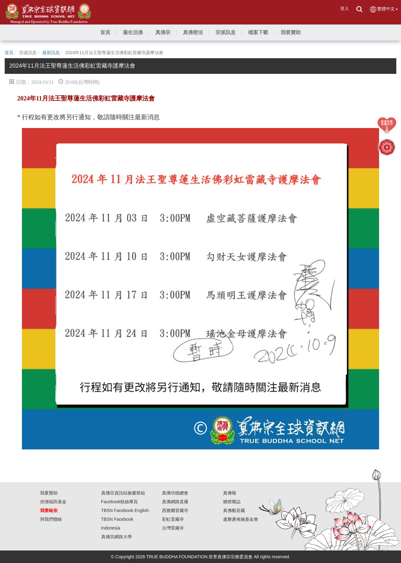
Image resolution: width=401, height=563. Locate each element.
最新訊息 (51, 52)
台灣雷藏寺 (173, 527)
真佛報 (229, 492)
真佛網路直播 (175, 501)
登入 (344, 8)
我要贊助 (49, 492)
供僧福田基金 (53, 501)
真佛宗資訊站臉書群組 (123, 492)
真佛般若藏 (234, 510)
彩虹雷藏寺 (173, 519)
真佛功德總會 (175, 492)
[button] (133, 32)
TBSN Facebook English (125, 510)
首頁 (9, 52)
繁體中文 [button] (383, 9)
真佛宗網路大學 (116, 536)
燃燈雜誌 (232, 501)
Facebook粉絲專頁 (119, 501)
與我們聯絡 (51, 519)
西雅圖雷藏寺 (175, 510)
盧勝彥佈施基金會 (240, 519)
